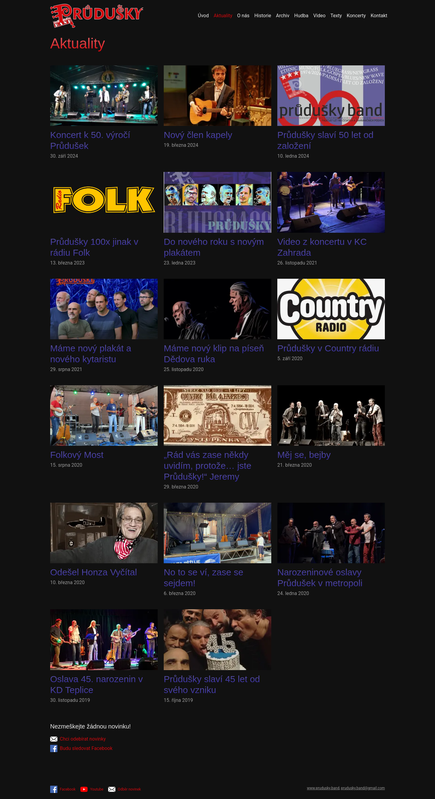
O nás (243, 15)
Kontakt (379, 15)
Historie (262, 15)
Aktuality (223, 15)
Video (319, 15)
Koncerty (356, 15)
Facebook (63, 789)
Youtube (91, 789)
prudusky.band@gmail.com (363, 788)
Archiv (282, 15)
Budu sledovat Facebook (81, 748)
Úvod (203, 15)
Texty (336, 15)
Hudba (301, 15)
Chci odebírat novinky (78, 739)
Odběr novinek (124, 789)
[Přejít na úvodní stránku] (96, 16)
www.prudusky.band (323, 788)
